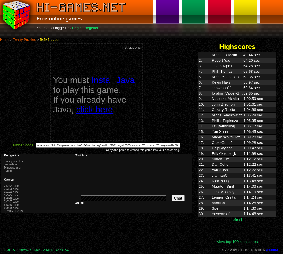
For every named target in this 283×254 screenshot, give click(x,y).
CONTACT (63, 249)
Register (91, 28)
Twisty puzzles (13, 161)
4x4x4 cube (11, 192)
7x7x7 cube (11, 201)
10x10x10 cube (14, 211)
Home (4, 40)
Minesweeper (12, 167)
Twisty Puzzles (24, 40)
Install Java (113, 80)
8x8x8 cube (11, 204)
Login (77, 28)
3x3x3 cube (11, 189)
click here (94, 109)
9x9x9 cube (11, 208)
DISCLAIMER (43, 249)
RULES (9, 249)
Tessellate (10, 164)
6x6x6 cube (11, 198)
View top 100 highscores (237, 242)
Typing (8, 170)
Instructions (130, 47)
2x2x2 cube (11, 185)
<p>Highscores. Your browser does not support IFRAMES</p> (237, 146)
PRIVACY (24, 249)
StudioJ (272, 249)
